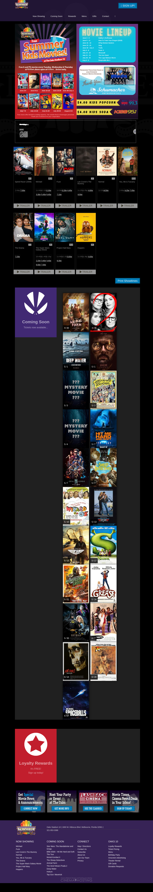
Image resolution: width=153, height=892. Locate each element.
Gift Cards (112, 872)
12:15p (43, 199)
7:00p (22, 199)
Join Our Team (83, 867)
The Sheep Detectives (56, 869)
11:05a (80, 265)
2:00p (17, 199)
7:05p (132, 199)
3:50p (69, 265)
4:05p (90, 265)
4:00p (90, 199)
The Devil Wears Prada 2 (57, 875)
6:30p (59, 270)
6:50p (80, 203)
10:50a (59, 199)
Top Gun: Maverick (54, 883)
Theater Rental (114, 870)
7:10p (59, 203)
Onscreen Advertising (117, 867)
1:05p (85, 199)
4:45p (69, 199)
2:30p (49, 199)
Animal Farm (52, 872)
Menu (102, 24)
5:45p (43, 203)
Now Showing (58, 24)
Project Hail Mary (23, 875)
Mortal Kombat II (53, 866)
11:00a (38, 199)
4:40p (49, 270)
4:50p (106, 199)
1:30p (85, 265)
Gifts (113, 24)
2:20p (64, 199)
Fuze (18, 858)
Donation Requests (116, 875)
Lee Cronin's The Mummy (26, 861)
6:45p (49, 203)
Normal (19, 864)
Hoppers (19, 878)
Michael (19, 855)
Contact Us (82, 858)
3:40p (43, 270)
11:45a (43, 265)
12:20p (101, 199)
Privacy (81, 870)
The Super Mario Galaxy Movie (28, 872)
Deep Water (51, 878)
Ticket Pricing (113, 858)
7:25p (17, 265)
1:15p (49, 265)
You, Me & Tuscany (24, 867)
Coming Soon (75, 24)
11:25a (80, 199)
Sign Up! (128, 6)
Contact (124, 24)
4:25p (127, 199)
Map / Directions (84, 855)
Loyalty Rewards (115, 855)
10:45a (38, 265)
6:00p (38, 274)
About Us (81, 864)
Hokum (50, 881)
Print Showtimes (128, 289)
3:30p (38, 203)
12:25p (64, 265)
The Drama (20, 870)
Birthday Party (114, 864)
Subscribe (82, 861)
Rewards (91, 24)
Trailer (23, 214)
